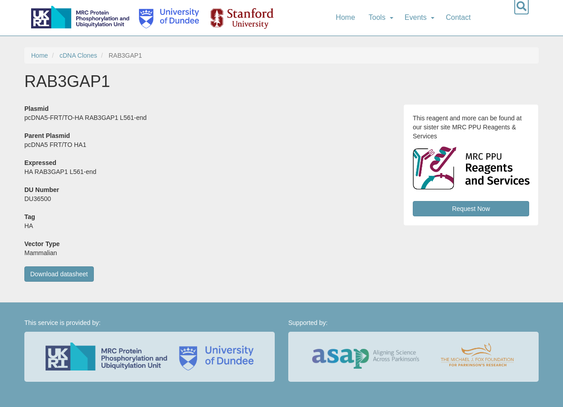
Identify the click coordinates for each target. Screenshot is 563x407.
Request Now (471, 208)
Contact (458, 17)
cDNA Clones (78, 55)
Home (345, 17)
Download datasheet (59, 274)
